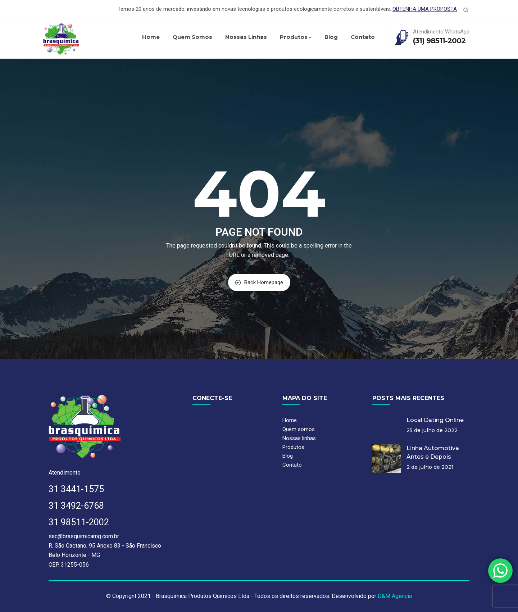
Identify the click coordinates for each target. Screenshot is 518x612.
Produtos (296, 36)
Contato (363, 36)
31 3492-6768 (76, 505)
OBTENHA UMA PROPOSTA (424, 9)
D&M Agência (395, 596)
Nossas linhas (246, 36)
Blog (331, 36)
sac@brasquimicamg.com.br (84, 536)
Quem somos (192, 36)
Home (151, 36)
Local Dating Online (435, 420)
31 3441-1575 (76, 489)
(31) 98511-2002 (439, 40)
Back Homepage (259, 282)
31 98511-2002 (79, 522)
